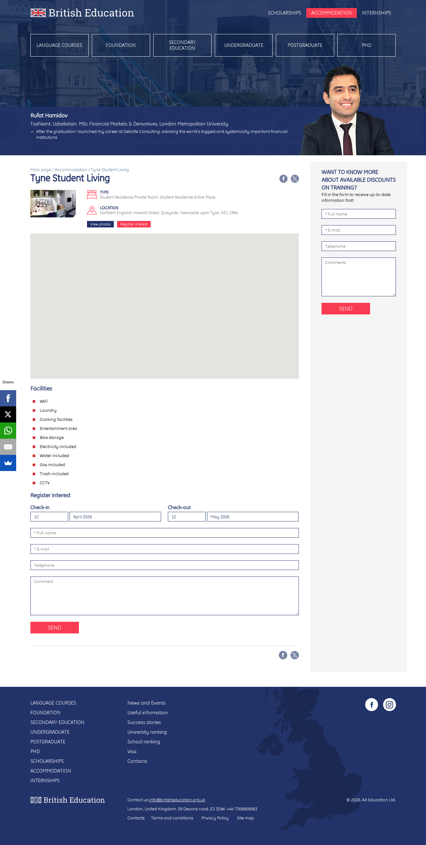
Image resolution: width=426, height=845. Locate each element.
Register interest (133, 224)
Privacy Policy (215, 817)
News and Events (146, 703)
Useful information (147, 712)
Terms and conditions (172, 817)
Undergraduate (243, 45)
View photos (100, 224)
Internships (376, 13)
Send (54, 627)
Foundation (121, 45)
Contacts (137, 761)
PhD (366, 45)
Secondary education (182, 45)
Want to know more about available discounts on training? (359, 180)
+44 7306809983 (242, 808)
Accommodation (331, 13)
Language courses (59, 45)
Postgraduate (305, 45)
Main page (40, 169)
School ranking (143, 742)
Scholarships (284, 13)
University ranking (147, 732)
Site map (245, 817)
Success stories (144, 722)
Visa (132, 751)
